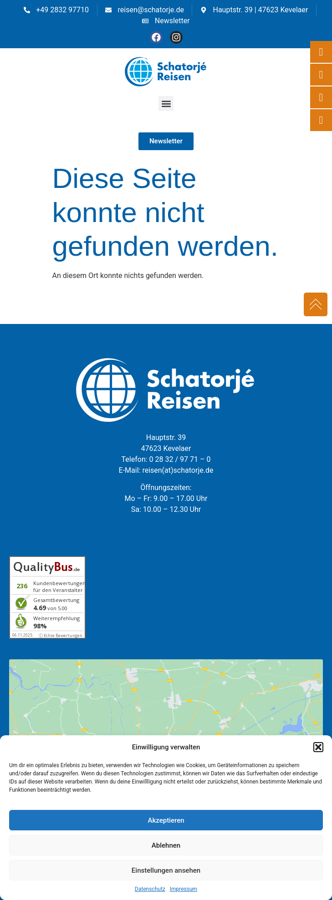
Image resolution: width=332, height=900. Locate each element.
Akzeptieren (166, 820)
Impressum (183, 889)
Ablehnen (166, 845)
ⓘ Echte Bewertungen (60, 635)
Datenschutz (150, 889)
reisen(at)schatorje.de (177, 470)
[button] (318, 747)
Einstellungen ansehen (166, 870)
